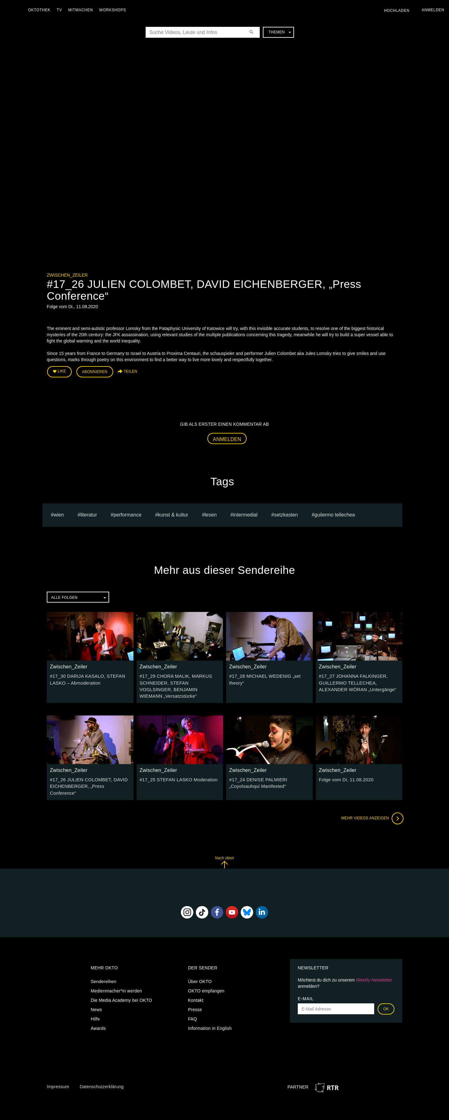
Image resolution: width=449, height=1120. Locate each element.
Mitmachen (82, 10)
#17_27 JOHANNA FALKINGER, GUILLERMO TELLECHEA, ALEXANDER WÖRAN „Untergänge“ (356, 681)
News (96, 993)
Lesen (211, 513)
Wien (59, 513)
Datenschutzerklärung (101, 1070)
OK (386, 993)
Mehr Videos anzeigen (371, 802)
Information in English (210, 1012)
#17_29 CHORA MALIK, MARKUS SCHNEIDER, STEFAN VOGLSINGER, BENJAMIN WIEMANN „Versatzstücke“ (179, 681)
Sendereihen (103, 965)
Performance (127, 513)
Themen (279, 32)
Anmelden (227, 438)
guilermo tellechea (334, 513)
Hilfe (95, 1003)
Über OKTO (200, 965)
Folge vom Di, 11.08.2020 (345, 770)
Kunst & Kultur (173, 513)
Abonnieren (95, 371)
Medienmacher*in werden (116, 974)
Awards (98, 1012)
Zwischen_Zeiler (67, 275)
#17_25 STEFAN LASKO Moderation (177, 770)
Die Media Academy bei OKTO (121, 984)
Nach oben (224, 846)
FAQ (192, 1003)
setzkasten (286, 513)
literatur (88, 513)
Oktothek (41, 10)
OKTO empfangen (206, 974)
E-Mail (306, 982)
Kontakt (195, 984)
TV (61, 10)
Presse (195, 993)
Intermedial (245, 513)
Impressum (58, 1070)
